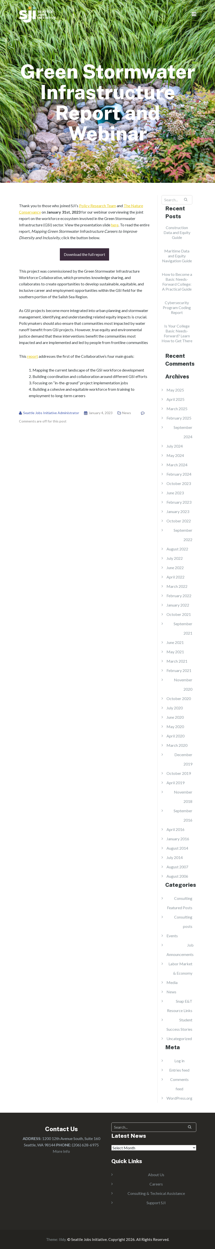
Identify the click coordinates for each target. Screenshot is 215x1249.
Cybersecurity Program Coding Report (177, 307)
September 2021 (183, 628)
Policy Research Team (97, 205)
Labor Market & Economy (180, 968)
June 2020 (175, 717)
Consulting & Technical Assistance (156, 1193)
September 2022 (183, 535)
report (32, 356)
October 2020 (178, 698)
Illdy (62, 1239)
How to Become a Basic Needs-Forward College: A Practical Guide (177, 281)
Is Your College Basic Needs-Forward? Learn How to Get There (177, 333)
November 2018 (183, 797)
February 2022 (178, 595)
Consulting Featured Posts (179, 903)
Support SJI (156, 1202)
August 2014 (177, 848)
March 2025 (176, 408)
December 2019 (183, 759)
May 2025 (175, 390)
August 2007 (177, 866)
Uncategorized (179, 1038)
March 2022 (176, 586)
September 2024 (183, 432)
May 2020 (175, 726)
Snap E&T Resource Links (179, 1006)
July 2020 (174, 707)
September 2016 (183, 815)
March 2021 (176, 661)
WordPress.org (179, 1098)
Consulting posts (183, 922)
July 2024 (174, 446)
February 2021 (178, 670)
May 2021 (175, 651)
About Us (156, 1174)
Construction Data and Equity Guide (177, 232)
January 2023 (177, 511)
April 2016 (175, 829)
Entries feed (179, 1070)
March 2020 (176, 745)
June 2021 (175, 642)
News (126, 413)
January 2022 (177, 605)
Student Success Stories (179, 1024)
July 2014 (174, 857)
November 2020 (183, 684)
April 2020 (175, 736)
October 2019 (178, 773)
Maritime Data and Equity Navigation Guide (177, 256)
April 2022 (175, 577)
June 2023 (175, 492)
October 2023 (178, 483)
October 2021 (178, 614)
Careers (156, 1184)
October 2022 (178, 520)
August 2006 (177, 876)
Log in (179, 1060)
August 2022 (177, 548)
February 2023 (178, 502)
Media (172, 982)
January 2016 (177, 838)
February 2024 (178, 474)
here (114, 224)
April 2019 (175, 782)
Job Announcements (180, 950)
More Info (61, 1151)
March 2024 (176, 464)
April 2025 (175, 399)
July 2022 (174, 558)
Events (172, 935)
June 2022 (175, 567)
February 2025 (178, 418)
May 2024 (175, 455)
